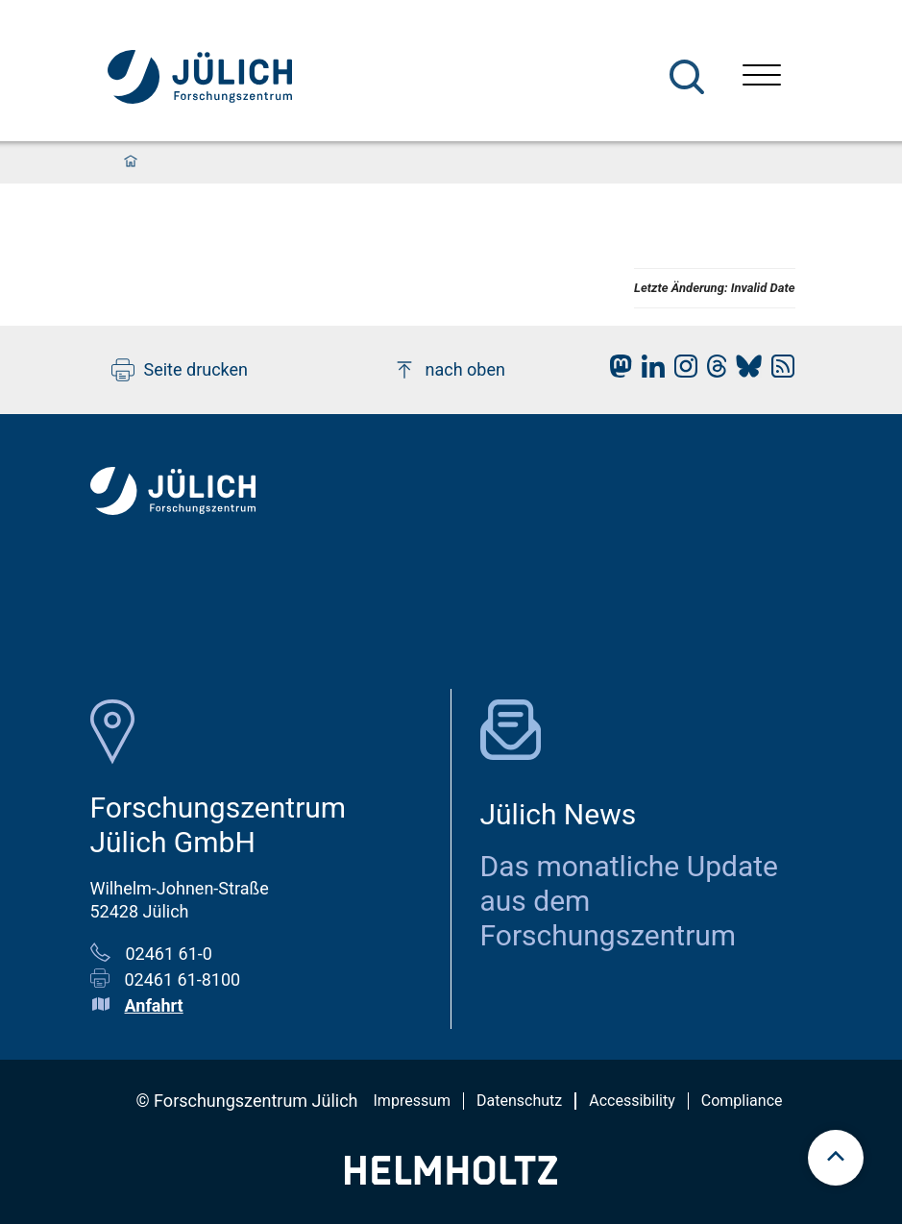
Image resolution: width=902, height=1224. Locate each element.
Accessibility (632, 1100)
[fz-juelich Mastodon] (615, 371)
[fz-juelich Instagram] (681, 371)
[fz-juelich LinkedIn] (648, 371)
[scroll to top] (836, 1158)
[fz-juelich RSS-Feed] (778, 371)
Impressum (412, 1100)
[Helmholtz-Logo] (451, 1178)
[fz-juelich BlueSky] (744, 371)
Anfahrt (154, 1005)
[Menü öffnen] (761, 77)
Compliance (742, 1100)
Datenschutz (519, 1100)
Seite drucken (180, 369)
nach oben (449, 369)
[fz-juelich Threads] (712, 371)
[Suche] (687, 77)
